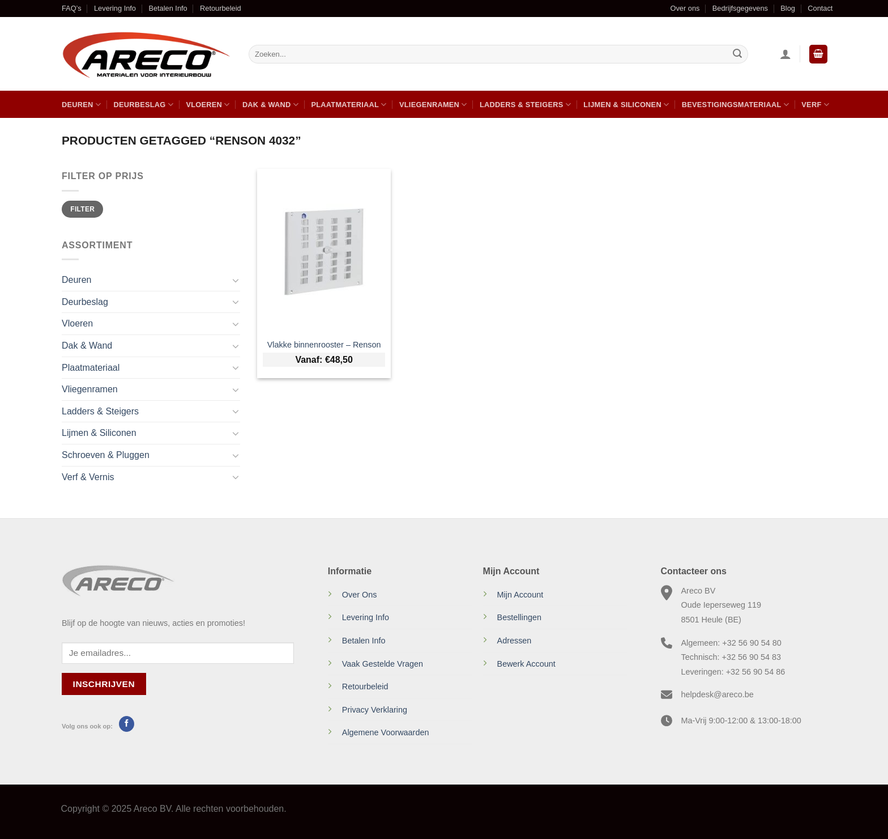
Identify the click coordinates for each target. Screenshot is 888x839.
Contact (820, 8)
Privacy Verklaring (374, 709)
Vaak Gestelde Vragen (382, 663)
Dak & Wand (270, 104)
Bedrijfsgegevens (740, 8)
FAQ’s (72, 8)
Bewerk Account (526, 663)
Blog (787, 8)
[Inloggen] (785, 53)
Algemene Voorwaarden (385, 732)
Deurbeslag (143, 104)
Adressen (514, 640)
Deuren (81, 104)
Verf (815, 104)
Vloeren (207, 104)
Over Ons (359, 594)
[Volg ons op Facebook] (126, 724)
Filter (82, 209)
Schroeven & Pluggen (106, 455)
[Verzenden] (737, 54)
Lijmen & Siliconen (626, 104)
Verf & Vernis (88, 477)
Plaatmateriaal (348, 104)
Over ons (684, 8)
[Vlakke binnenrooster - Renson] (324, 250)
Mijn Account (520, 594)
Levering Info (115, 8)
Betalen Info (167, 8)
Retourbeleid (220, 8)
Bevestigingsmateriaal (735, 104)
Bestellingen (519, 617)
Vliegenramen (433, 104)
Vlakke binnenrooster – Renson (324, 344)
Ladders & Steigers (525, 104)
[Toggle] (235, 280)
